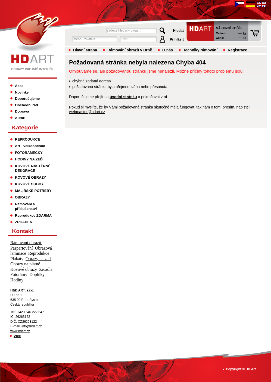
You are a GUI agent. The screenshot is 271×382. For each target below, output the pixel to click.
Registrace (237, 50)
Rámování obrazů (26, 242)
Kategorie (25, 127)
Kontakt (22, 231)
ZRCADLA (23, 222)
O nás (167, 50)
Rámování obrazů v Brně (129, 50)
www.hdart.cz (20, 331)
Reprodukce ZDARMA (33, 215)
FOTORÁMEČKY (29, 153)
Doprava (22, 111)
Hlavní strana (85, 50)
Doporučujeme (27, 99)
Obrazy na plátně (25, 264)
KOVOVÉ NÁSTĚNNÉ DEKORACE (33, 168)
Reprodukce (39, 253)
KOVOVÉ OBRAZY (30, 177)
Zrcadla (45, 269)
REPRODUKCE (27, 139)
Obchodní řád (26, 105)
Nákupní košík (229, 28)
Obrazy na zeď (38, 258)
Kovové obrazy (23, 269)
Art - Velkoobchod (30, 146)
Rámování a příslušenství (26, 206)
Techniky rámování (200, 50)
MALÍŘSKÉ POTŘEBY (33, 191)
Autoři (20, 118)
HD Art (250, 369)
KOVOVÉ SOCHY (29, 184)
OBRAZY (22, 197)
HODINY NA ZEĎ (29, 159)
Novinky (22, 92)
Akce (19, 86)
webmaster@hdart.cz (87, 112)
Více (17, 336)
